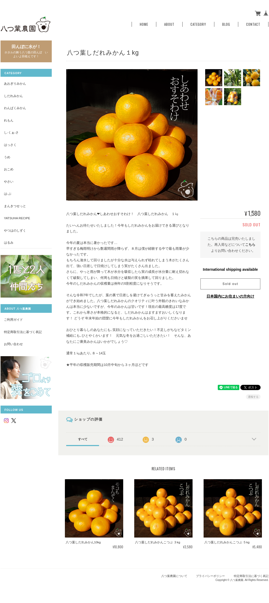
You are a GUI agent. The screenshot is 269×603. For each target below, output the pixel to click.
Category (198, 24)
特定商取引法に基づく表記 (23, 332)
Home (144, 24)
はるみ (8, 242)
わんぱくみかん (15, 108)
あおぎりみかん (15, 83)
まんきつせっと (15, 206)
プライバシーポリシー (210, 576)
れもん (8, 120)
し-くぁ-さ (11, 132)
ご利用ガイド (13, 319)
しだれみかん (13, 96)
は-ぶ (7, 193)
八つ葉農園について (174, 576)
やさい (8, 181)
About (169, 24)
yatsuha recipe (17, 218)
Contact (253, 24)
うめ (7, 157)
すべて (82, 439)
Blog (226, 24)
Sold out (230, 284)
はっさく (10, 144)
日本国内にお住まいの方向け (230, 296)
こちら (250, 245)
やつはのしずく (15, 230)
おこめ (8, 169)
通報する (253, 396)
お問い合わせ (13, 344)
